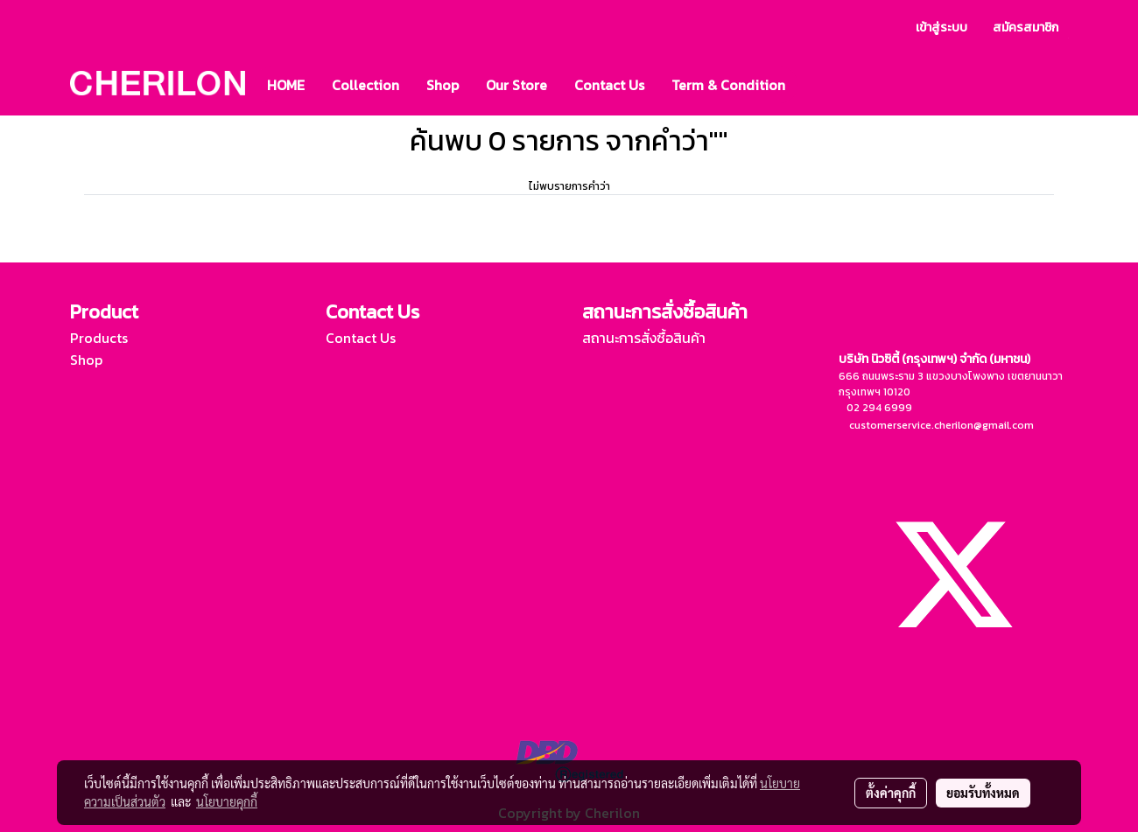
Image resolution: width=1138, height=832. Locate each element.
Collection (365, 84)
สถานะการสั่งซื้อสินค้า (644, 337)
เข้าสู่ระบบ (941, 27)
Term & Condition (728, 84)
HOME (286, 84)
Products (99, 337)
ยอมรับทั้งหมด (983, 793)
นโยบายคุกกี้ (226, 801)
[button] (814, 85)
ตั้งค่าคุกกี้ (891, 793)
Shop (442, 84)
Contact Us (609, 84)
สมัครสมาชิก (1025, 27)
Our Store (516, 84)
